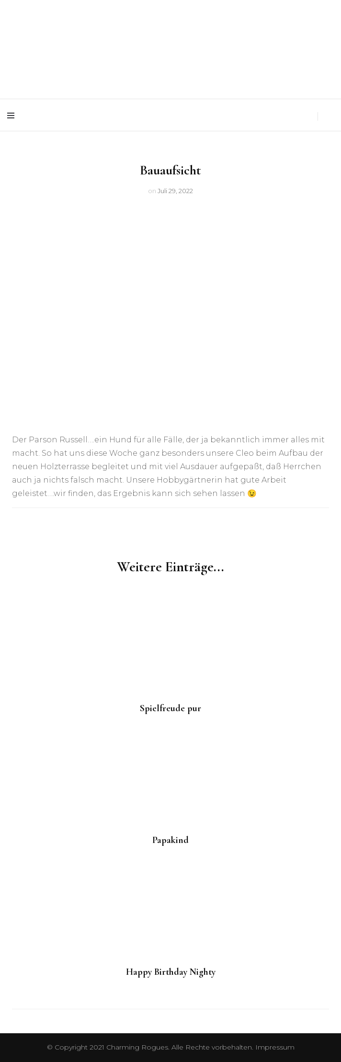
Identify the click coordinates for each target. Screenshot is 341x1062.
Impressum (275, 1047)
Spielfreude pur (170, 708)
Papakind (170, 840)
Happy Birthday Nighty (171, 972)
